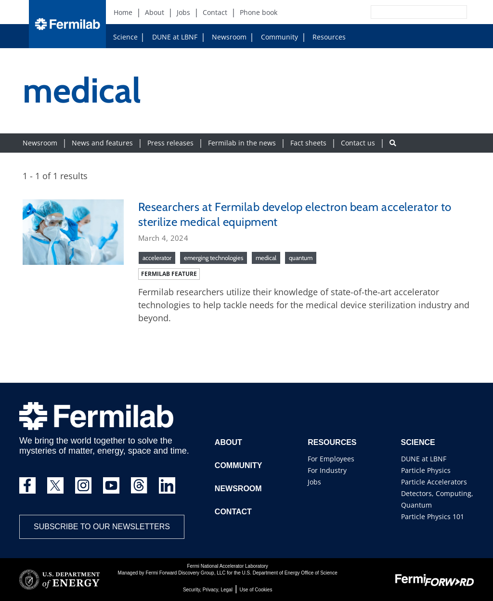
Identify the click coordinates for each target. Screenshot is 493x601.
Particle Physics (426, 470)
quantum (300, 257)
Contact (233, 512)
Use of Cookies (256, 589)
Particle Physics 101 (432, 516)
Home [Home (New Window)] (123, 12)
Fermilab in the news (242, 142)
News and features (102, 142)
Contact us (358, 142)
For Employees (331, 458)
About (228, 442)
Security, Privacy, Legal (208, 589)
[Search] (397, 12)
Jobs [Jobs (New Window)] (183, 12)
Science (125, 36)
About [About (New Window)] (154, 12)
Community (275, 36)
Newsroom (225, 36)
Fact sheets (308, 142)
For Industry (327, 470)
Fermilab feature (169, 274)
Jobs (314, 481)
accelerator (157, 257)
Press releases (170, 142)
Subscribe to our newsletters (102, 527)
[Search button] (392, 142)
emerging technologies (213, 257)
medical (266, 257)
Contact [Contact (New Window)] (215, 12)
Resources (325, 36)
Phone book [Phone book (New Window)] (258, 12)
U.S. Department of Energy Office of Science (289, 572)
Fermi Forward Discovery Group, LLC (185, 572)
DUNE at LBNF (165, 36)
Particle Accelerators (434, 481)
